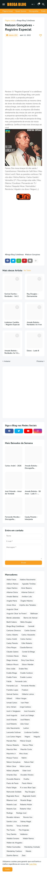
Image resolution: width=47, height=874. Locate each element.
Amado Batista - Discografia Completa (31, 467)
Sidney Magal (25, 821)
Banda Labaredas (13, 618)
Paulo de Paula (12, 783)
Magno (27, 736)
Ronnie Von (27, 817)
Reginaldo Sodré (29, 796)
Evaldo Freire (12, 677)
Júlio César (24, 724)
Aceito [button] (7, 869)
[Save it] (40, 35)
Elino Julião (11, 669)
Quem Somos (20, 11)
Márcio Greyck (25, 741)
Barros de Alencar (30, 618)
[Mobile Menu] (3, 4)
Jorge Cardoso (25, 707)
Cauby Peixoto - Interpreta (31, 518)
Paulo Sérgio (12, 787)
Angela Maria (12, 601)
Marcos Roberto (13, 745)
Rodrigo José (21, 813)
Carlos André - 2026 (13, 466)
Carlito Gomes (30, 630)
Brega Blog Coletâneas (26, 21)
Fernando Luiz (12, 686)
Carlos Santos (25, 639)
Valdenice (23, 834)
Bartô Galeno (12, 622)
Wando (28, 851)
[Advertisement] (23, 63)
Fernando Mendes (28, 686)
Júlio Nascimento (13, 728)
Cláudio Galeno (12, 652)
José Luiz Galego (27, 715)
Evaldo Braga (12, 673)
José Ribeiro (25, 719)
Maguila (37, 736)
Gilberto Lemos (28, 694)
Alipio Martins (12, 588)
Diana (24, 656)
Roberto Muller (26, 804)
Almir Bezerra (26, 588)
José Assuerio (29, 711)
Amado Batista (12, 596)
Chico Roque (11, 647)
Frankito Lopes (12, 690)
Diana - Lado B (33, 351)
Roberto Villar (25, 809)
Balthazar (34, 613)
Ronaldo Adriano (13, 817)
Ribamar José (12, 800)
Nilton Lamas (25, 766)
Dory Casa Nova (27, 660)
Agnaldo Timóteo (29, 584)
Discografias (33, 11)
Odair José (26, 770)
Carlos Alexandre (28, 635)
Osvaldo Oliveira (26, 775)
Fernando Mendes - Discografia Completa (13, 518)
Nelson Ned (28, 762)
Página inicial (10, 21)
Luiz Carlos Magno (14, 736)
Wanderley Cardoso (14, 851)
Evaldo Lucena (26, 677)
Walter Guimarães (14, 847)
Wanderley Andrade (32, 847)
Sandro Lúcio (12, 821)
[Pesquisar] (43, 4)
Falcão (9, 681)
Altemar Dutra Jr (27, 592)
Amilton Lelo (27, 596)
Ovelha (26, 779)
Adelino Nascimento (27, 579)
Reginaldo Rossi (13, 796)
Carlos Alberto (12, 635)
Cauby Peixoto (12, 643)
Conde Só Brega (28, 652)
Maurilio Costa (26, 749)
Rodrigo (10, 813)
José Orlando (12, 719)
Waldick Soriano (13, 838)
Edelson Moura (12, 664)
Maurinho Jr (11, 753)
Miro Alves (23, 753)
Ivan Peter (25, 702)
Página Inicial (8, 11)
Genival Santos (12, 694)
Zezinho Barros (12, 855)
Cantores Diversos (14, 630)
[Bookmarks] (38, 4)
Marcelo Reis (11, 741)
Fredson (25, 690)
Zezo (23, 855)
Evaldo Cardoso (26, 673)
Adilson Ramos (12, 584)
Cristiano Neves (13, 656)
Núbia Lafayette (13, 770)
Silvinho (10, 826)
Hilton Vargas (21, 698)
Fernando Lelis (21, 681)
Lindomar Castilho (31, 732)
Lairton (26, 728)
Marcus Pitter (28, 745)
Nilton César (11, 766)
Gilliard (9, 698)
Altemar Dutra (12, 592)
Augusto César (12, 609)
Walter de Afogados (14, 843)
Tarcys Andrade (22, 826)
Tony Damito (11, 834)
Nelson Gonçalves (33, 255)
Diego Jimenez (12, 660)
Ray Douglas (30, 792)
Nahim (24, 758)
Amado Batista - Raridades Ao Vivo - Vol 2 (12, 352)
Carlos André (12, 639)
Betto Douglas (26, 622)
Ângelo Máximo (26, 601)
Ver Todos (27, 270)
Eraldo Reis (23, 669)
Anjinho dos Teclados (27, 605)
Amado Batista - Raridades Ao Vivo (34, 323)
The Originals (24, 830)
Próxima (40, 361)
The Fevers (11, 830)
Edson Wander (27, 664)
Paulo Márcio (27, 783)
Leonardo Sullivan (14, 732)
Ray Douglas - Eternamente (32, 295)
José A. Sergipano (13, 711)
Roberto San (11, 809)
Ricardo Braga (25, 800)
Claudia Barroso (26, 647)
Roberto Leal (12, 804)
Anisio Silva (11, 605)
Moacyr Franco (12, 758)
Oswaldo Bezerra (13, 779)
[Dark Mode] (33, 4)
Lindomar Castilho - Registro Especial (12, 323)
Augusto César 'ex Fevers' (17, 613)
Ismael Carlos (12, 702)
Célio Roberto (26, 643)
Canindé (31, 626)
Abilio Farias (11, 579)
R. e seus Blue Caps (28, 787)
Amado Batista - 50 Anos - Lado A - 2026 (33, 492)
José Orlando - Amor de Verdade (13, 492)
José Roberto (12, 724)
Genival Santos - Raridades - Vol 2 (11, 295)
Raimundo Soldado (14, 792)
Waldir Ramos (28, 838)
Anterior (7, 361)
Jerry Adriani (11, 707)
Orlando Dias (12, 775)
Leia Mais (33, 864)
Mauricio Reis (12, 749)
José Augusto (12, 715)
